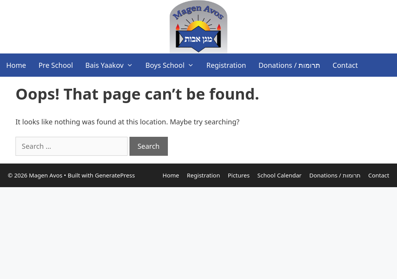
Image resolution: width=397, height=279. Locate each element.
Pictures (238, 175)
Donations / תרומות (289, 65)
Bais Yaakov (112, 65)
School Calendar (279, 175)
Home (16, 65)
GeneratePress (115, 175)
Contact (345, 65)
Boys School (172, 65)
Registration (226, 65)
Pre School (55, 65)
